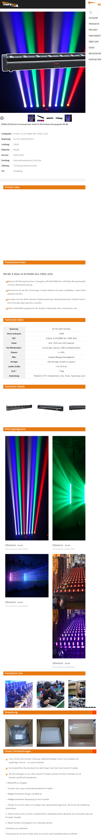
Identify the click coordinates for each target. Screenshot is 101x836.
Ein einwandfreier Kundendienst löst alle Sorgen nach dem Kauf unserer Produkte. (44, 768)
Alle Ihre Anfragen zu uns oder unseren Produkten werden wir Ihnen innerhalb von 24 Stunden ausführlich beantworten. (45, 776)
